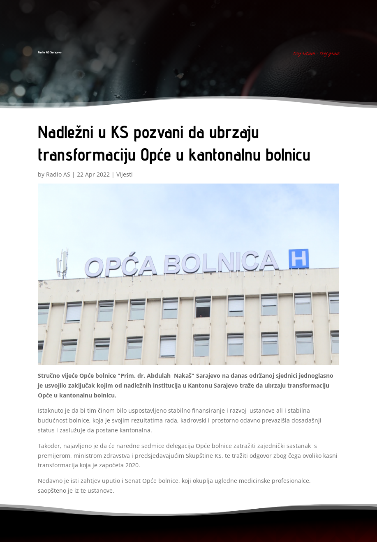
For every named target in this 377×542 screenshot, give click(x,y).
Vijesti (124, 174)
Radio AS (58, 174)
